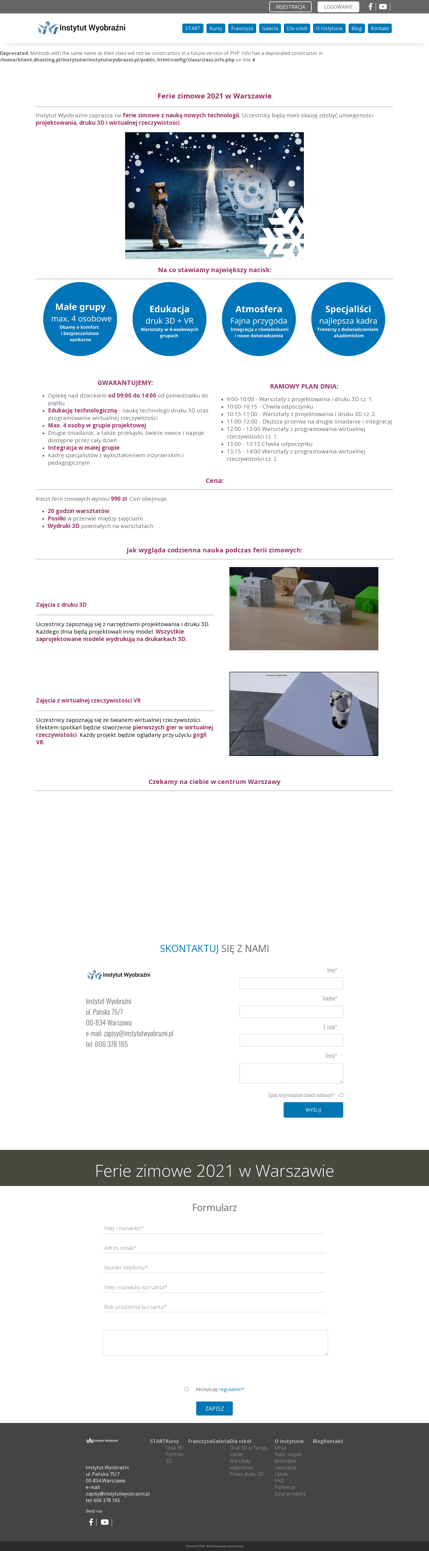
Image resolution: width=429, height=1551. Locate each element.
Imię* (332, 969)
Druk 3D (174, 1447)
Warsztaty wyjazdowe (241, 1464)
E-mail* (330, 1026)
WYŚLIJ (313, 1110)
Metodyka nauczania (285, 1464)
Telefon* (329, 998)
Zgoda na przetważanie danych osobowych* (301, 1095)
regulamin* (232, 1389)
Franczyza (242, 28)
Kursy (215, 28)
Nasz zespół (288, 1454)
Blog (357, 28)
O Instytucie (329, 28)
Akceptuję (220, 1389)
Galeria (270, 28)
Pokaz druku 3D (246, 1474)
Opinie (281, 1474)
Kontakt (380, 28)
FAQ (279, 1480)
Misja (280, 1447)
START (192, 28)
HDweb (190, 1546)
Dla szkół (297, 28)
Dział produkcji (290, 1493)
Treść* (331, 1055)
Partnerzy (285, 1487)
